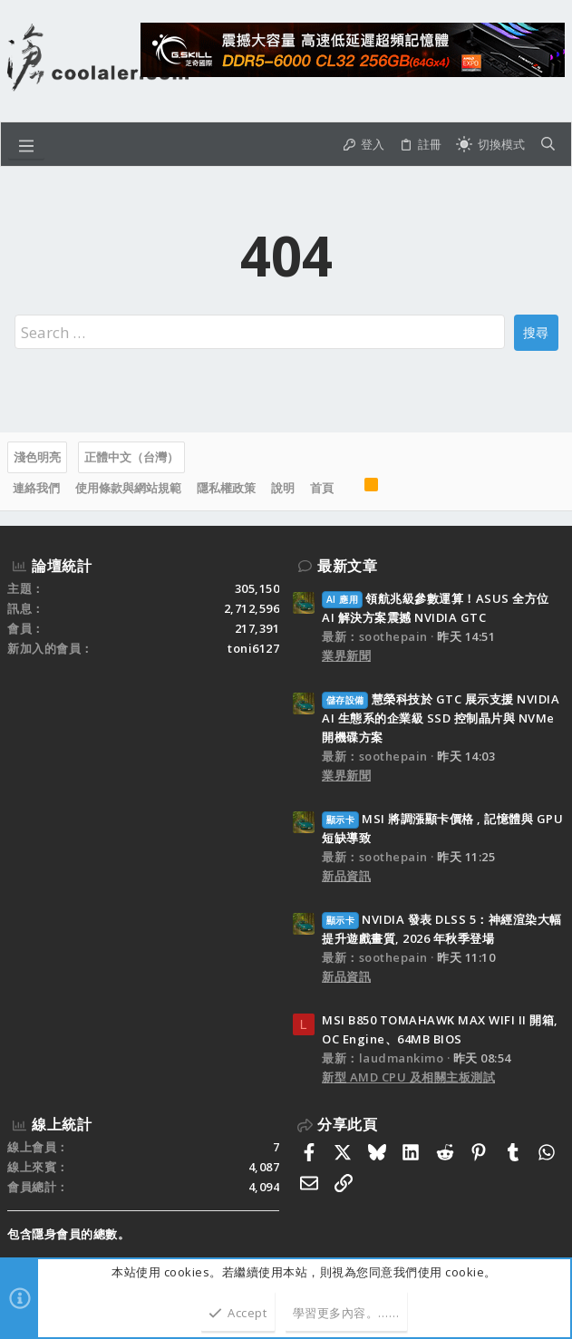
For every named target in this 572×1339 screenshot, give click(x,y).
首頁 (322, 488)
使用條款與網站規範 (128, 488)
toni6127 (253, 648)
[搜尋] (548, 144)
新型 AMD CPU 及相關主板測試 (408, 1077)
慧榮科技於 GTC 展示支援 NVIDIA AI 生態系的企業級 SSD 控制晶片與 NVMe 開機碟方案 (440, 718)
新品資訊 (346, 876)
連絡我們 (36, 488)
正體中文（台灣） (131, 457)
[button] (26, 144)
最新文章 (347, 566)
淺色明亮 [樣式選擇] (37, 457)
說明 (283, 488)
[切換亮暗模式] (490, 144)
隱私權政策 (226, 488)
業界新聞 (346, 655)
